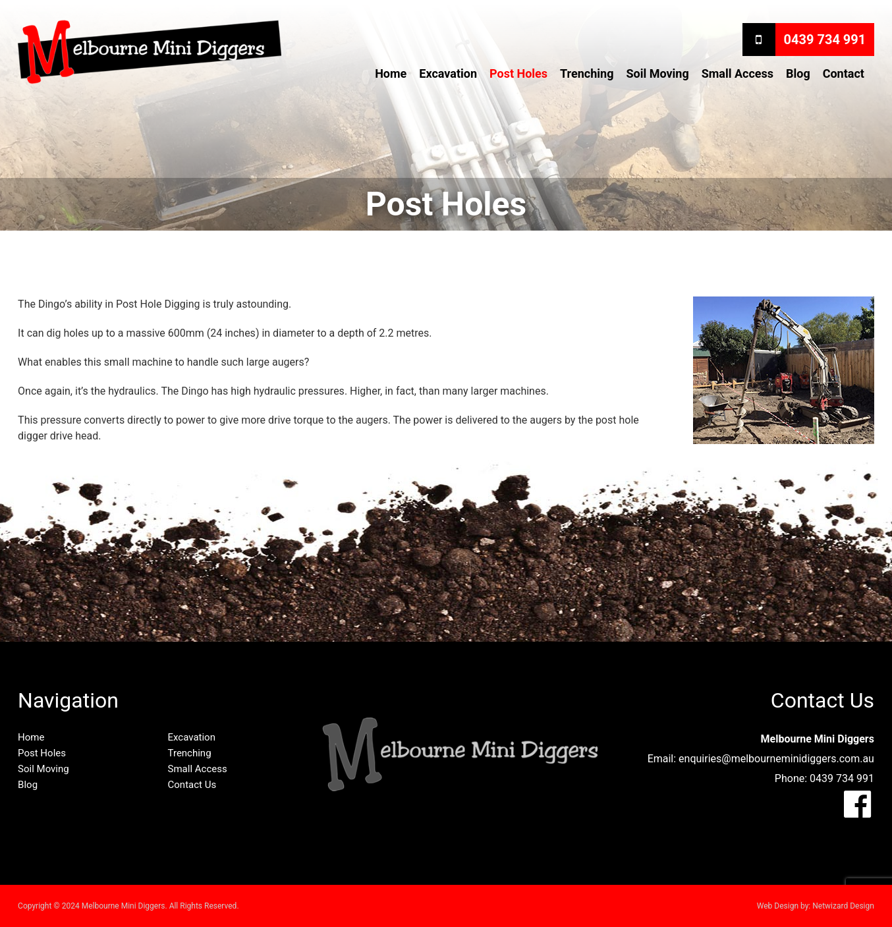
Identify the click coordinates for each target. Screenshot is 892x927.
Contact (843, 73)
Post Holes (518, 73)
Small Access (737, 73)
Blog (798, 73)
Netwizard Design (843, 906)
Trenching (586, 73)
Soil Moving (657, 73)
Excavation (448, 73)
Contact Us (192, 785)
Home (390, 73)
